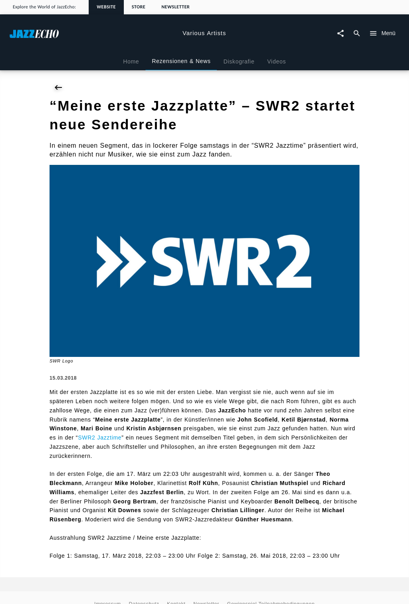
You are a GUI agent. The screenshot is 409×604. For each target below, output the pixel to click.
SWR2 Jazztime (99, 437)
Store (138, 7)
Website (106, 7)
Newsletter (175, 7)
